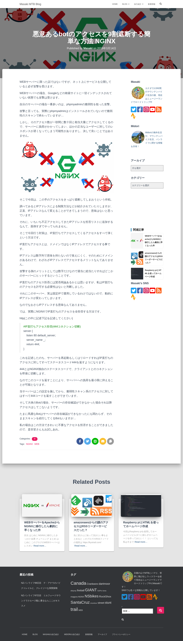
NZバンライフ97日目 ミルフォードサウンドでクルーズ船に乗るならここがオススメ (41, 600)
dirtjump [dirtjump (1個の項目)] (73, 591)
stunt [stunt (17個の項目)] (108, 602)
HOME (115, 5)
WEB (36, 444)
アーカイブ (102, 634)
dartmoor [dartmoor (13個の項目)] (104, 583)
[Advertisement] (147, 208)
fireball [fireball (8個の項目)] (80, 590)
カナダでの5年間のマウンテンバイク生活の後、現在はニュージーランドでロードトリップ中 (146, 95)
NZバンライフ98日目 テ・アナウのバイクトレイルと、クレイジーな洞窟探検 (41, 585)
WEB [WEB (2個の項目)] (80, 610)
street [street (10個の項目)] (101, 602)
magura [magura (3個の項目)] (74, 597)
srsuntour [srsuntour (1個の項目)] (93, 603)
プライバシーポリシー (121, 634)
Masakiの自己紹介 (51, 634)
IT (34, 439)
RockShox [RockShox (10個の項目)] (105, 596)
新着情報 (151, 5)
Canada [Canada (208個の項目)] (78, 583)
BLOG (125, 5)
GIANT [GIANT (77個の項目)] (91, 590)
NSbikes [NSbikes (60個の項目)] (91, 596)
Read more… (40, 545)
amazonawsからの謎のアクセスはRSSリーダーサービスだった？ (91, 526)
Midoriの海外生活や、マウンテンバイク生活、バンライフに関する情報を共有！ (146, 139)
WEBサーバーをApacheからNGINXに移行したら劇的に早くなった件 (42, 526)
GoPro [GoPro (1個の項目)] (99, 591)
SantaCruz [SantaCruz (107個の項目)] (80, 602)
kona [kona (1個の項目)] (104, 591)
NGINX (29, 444)
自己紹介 (138, 5)
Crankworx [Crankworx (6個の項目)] (92, 584)
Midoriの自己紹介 (72, 634)
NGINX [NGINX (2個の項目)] (81, 597)
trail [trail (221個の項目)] (74, 609)
